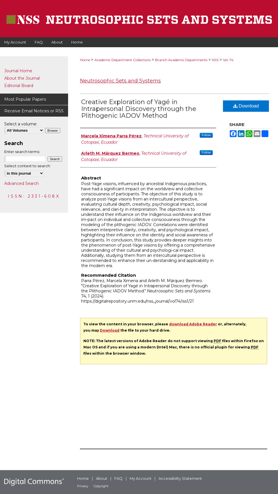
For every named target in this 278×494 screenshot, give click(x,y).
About (101, 478)
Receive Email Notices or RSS (34, 110)
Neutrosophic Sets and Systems (120, 81)
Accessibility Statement (180, 478)
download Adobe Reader (193, 324)
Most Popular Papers (25, 99)
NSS (215, 60)
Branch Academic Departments (181, 60)
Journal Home (18, 70)
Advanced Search (21, 183)
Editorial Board (18, 85)
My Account (140, 478)
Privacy (82, 486)
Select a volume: (20, 124)
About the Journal (22, 78)
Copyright (101, 486)
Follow (206, 135)
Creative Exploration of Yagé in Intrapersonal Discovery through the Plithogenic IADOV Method (138, 108)
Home (85, 60)
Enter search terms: (22, 151)
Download (246, 106)
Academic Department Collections (122, 60)
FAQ (118, 478)
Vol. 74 (228, 60)
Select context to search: (27, 166)
